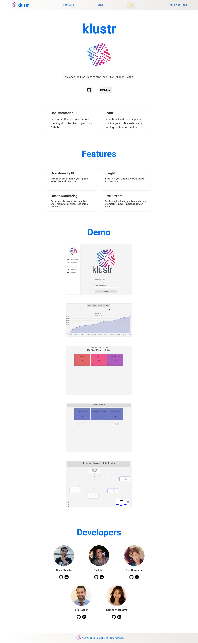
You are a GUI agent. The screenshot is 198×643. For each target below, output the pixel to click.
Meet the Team (178, 5)
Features (68, 5)
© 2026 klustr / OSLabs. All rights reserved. (103, 638)
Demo (100, 5)
